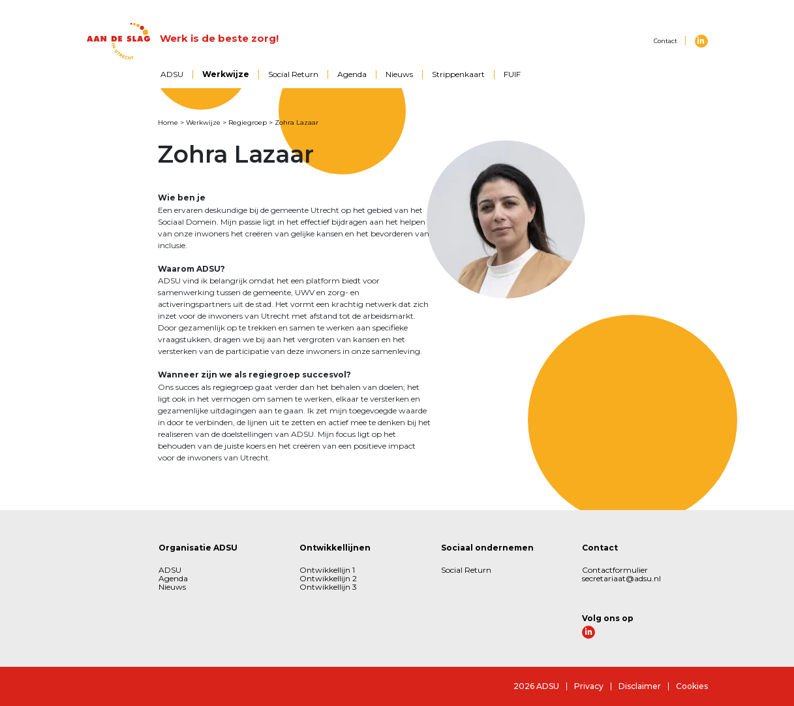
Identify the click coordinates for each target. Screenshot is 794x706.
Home (168, 122)
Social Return (293, 74)
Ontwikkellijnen (335, 548)
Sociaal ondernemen (487, 548)
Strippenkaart (458, 74)
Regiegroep (247, 122)
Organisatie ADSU (198, 548)
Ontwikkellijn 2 (328, 578)
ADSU (171, 74)
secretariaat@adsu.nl (621, 578)
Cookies (692, 686)
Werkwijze (225, 74)
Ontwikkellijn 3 (328, 587)
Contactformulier (615, 570)
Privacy (588, 686)
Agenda (352, 74)
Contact (665, 40)
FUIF (512, 74)
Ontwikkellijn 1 (327, 570)
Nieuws (399, 74)
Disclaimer (639, 686)
